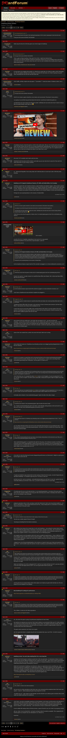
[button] (16, 8)
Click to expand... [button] (39, 235)
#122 (63, 41)
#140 (63, 341)
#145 (63, 413)
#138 (63, 318)
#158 (63, 653)
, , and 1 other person (23, 64)
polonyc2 (4, 25)
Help (61, 733)
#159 (63, 681)
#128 (63, 142)
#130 (63, 169)
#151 (63, 512)
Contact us (44, 733)
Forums (6, 7)
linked (36, 376)
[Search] (61, 8)
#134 (63, 247)
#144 (63, 398)
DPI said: (16, 574)
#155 (63, 588)
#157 (63, 617)
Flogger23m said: (18, 299)
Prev (4, 27)
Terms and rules (50, 733)
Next (21, 27)
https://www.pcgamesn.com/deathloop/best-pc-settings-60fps (27, 593)
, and (19, 151)
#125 (63, 78)
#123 (63, 51)
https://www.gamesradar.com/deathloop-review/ (24, 674)
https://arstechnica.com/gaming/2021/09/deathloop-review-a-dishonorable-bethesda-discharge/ (35, 348)
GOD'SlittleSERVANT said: (20, 33)
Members (21, 7)
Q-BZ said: (17, 203)
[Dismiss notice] (64, 13)
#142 (63, 366)
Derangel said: (17, 683)
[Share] (61, 30)
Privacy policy (56, 733)
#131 (63, 180)
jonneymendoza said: (19, 54)
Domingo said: (17, 286)
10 (18, 27)
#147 (63, 452)
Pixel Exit (25, 736)
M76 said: (16, 270)
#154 (63, 572)
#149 (63, 488)
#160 (63, 698)
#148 (63, 464)
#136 (63, 284)
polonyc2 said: (17, 250)
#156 (63, 599)
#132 (63, 201)
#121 (63, 30)
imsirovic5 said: (18, 416)
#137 (63, 296)
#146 (63, 432)
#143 (63, 385)
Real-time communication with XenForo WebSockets (37, 736)
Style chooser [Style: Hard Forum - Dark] (5, 733)
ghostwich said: (18, 224)
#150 (63, 500)
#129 (63, 155)
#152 (63, 525)
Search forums (11, 10)
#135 (63, 267)
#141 (63, 354)
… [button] (16, 27)
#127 (63, 110)
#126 (63, 88)
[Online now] (2, 170)
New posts (12, 7)
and (19, 106)
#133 (63, 222)
